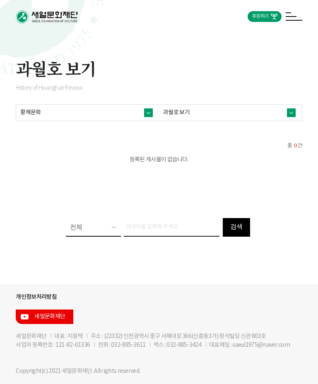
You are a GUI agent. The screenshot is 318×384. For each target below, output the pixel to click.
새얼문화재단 (49, 316)
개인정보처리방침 (36, 296)
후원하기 (260, 16)
